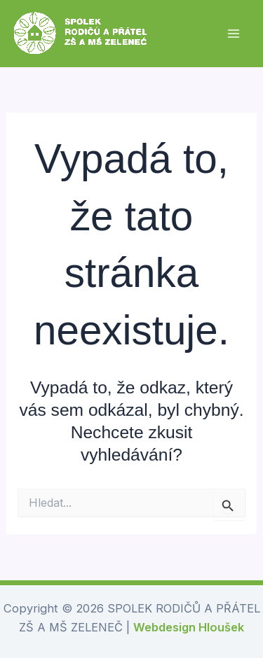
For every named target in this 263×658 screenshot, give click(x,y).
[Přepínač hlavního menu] (233, 34)
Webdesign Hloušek (188, 627)
